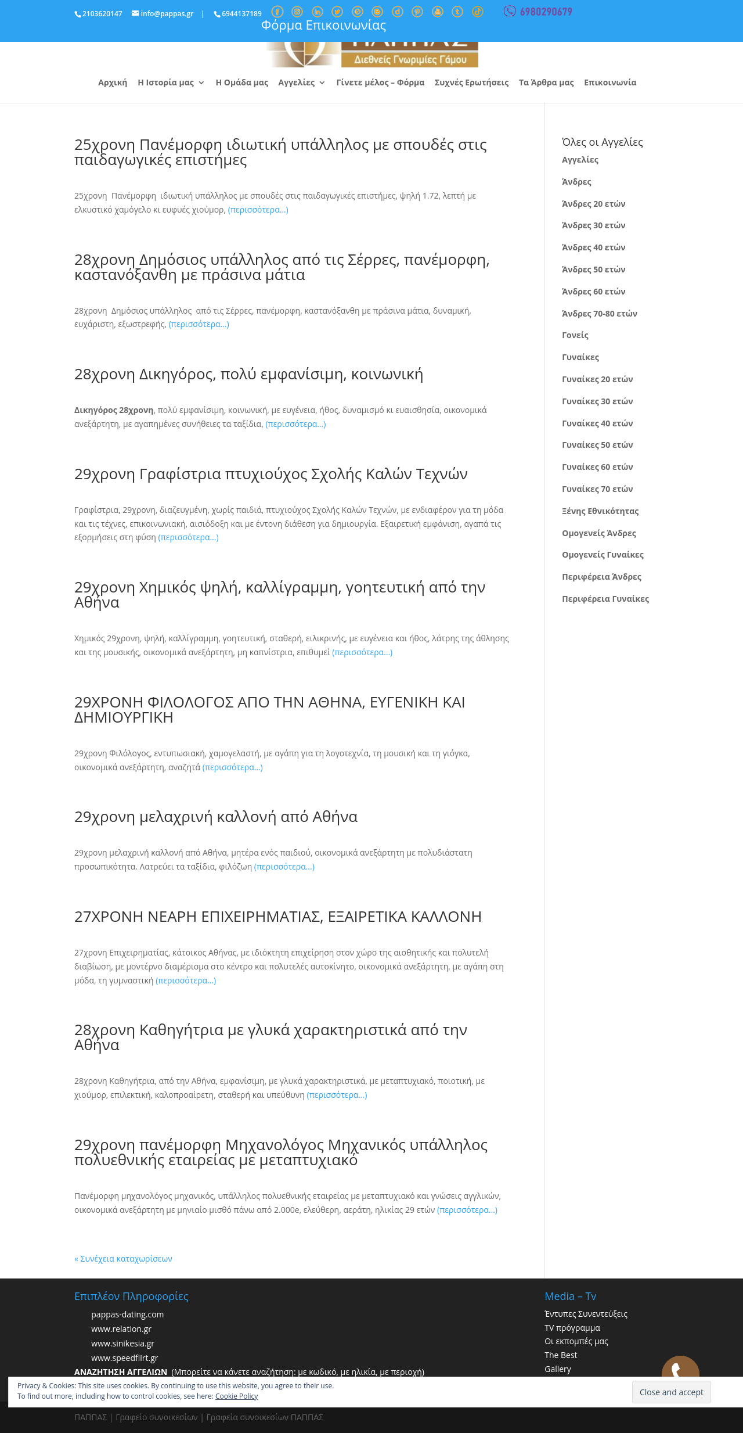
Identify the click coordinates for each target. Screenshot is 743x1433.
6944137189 (242, 14)
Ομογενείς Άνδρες (599, 532)
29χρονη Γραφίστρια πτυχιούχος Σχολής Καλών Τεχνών (271, 473)
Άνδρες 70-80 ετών (599, 313)
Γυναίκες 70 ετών (597, 488)
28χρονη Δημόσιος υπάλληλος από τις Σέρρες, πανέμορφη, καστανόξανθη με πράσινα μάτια (282, 267)
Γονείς (575, 334)
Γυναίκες (580, 356)
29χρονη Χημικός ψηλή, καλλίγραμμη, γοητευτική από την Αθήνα (279, 594)
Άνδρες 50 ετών (593, 269)
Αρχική (112, 83)
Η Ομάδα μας (241, 83)
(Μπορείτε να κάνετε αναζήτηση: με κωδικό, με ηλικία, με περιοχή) (249, 1371)
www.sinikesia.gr (122, 1343)
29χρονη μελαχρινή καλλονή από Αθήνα (216, 816)
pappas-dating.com (127, 1314)
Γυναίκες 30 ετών (597, 401)
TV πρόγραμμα (572, 1327)
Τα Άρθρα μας (546, 83)
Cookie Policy (236, 1396)
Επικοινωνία (610, 83)
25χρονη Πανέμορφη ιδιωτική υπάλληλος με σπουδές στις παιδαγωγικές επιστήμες (280, 152)
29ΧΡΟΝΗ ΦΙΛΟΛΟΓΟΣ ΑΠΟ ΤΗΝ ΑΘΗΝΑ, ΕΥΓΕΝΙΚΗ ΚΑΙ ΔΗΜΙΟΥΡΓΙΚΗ (270, 709)
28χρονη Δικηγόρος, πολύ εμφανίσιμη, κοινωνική (249, 373)
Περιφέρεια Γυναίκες (605, 598)
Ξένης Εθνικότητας (600, 510)
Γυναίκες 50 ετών (597, 444)
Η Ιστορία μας (166, 83)
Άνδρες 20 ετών (593, 203)
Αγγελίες (297, 83)
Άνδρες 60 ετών (593, 291)
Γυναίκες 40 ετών (597, 423)
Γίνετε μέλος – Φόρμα (381, 83)
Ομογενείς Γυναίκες (603, 554)
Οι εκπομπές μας (576, 1340)
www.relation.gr (121, 1328)
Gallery (557, 1368)
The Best (560, 1354)
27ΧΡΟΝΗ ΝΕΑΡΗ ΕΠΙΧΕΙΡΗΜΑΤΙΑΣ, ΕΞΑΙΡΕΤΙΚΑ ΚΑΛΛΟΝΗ (278, 916)
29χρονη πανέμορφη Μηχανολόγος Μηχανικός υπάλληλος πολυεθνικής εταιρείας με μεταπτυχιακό (281, 1152)
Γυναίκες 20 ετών (597, 379)
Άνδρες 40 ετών (593, 247)
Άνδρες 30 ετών (593, 225)
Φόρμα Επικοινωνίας (323, 24)
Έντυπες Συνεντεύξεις (585, 1313)
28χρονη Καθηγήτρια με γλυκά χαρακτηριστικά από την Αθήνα (270, 1037)
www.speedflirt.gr (124, 1357)
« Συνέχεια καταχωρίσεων (123, 1258)
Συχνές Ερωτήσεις (471, 83)
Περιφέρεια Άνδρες (601, 576)
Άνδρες (576, 181)
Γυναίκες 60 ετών (597, 466)
